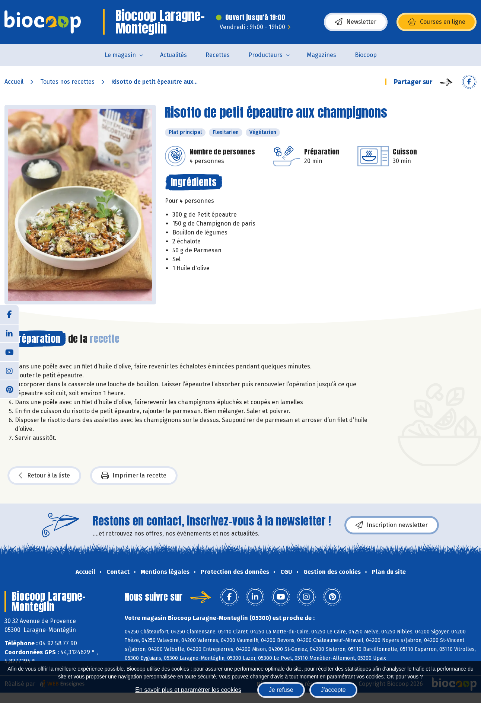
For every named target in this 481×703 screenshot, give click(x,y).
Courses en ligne (436, 22)
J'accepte (333, 690)
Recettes (218, 54)
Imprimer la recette (133, 475)
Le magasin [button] (120, 54)
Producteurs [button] (265, 54)
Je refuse (281, 690)
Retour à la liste (44, 475)
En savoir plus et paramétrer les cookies (188, 690)
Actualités (173, 54)
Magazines (321, 54)
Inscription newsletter (392, 525)
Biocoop (366, 54)
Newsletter (355, 22)
